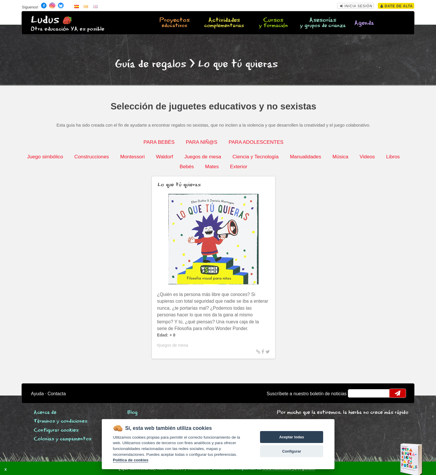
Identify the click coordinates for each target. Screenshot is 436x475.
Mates (212, 166)
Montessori (132, 156)
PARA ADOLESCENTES (256, 142)
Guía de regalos (150, 64)
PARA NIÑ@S (201, 142)
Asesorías (322, 23)
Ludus (45, 20)
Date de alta (396, 6)
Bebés (186, 166)
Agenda (364, 23)
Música (340, 156)
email (356, 393)
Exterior (238, 166)
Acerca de (45, 412)
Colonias (62, 439)
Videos (367, 156)
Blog (132, 412)
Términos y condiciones (60, 421)
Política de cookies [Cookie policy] (130, 460)
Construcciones (91, 156)
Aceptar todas (291, 437)
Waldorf (164, 156)
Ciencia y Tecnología (255, 156)
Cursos (273, 23)
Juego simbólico (45, 156)
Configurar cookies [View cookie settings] (56, 430)
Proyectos (174, 23)
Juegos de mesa (202, 156)
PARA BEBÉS (159, 142)
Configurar (291, 451)
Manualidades (305, 156)
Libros (393, 156)
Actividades (224, 23)
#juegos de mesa (172, 345)
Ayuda (37, 393)
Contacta (57, 393)
